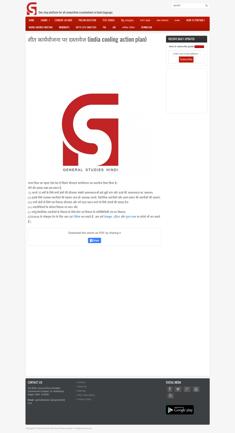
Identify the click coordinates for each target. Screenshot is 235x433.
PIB (104, 27)
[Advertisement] (94, 67)
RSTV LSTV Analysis (86, 27)
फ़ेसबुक (108, 216)
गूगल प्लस (130, 216)
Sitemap (82, 391)
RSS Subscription (86, 395)
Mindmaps (64, 27)
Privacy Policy (84, 399)
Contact (81, 382)
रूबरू (177, 20)
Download (146, 27)
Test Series (108, 20)
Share (94, 240)
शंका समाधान (162, 20)
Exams (44, 20)
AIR (114, 27)
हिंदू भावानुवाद (127, 20)
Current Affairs (63, 20)
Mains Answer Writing (41, 27)
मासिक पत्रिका (128, 27)
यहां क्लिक (74, 216)
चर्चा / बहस (145, 20)
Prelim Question (87, 20)
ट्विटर (117, 216)
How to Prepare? (195, 20)
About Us (82, 386)
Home (31, 20)
